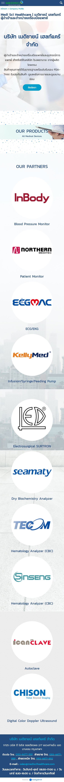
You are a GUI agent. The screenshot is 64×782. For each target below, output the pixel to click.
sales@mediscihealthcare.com (37, 764)
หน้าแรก (4, 8)
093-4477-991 (24, 755)
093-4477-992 (44, 758)
